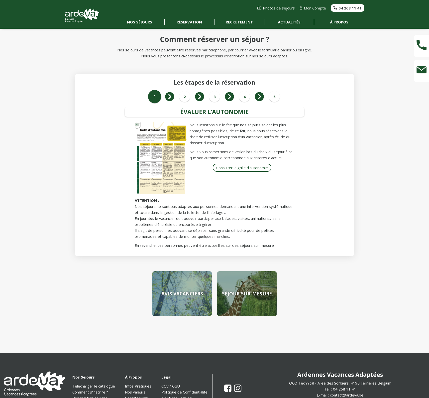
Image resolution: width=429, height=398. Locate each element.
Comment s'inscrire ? (90, 392)
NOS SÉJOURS (139, 21)
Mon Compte (313, 7)
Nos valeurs (135, 392)
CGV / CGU (170, 386)
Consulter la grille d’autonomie (242, 167)
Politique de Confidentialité (184, 392)
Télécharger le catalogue (93, 386)
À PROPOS (339, 21)
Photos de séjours (276, 7)
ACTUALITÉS (289, 21)
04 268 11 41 (347, 7)
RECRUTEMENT (239, 21)
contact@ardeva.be (346, 395)
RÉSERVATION (189, 21)
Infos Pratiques (138, 386)
